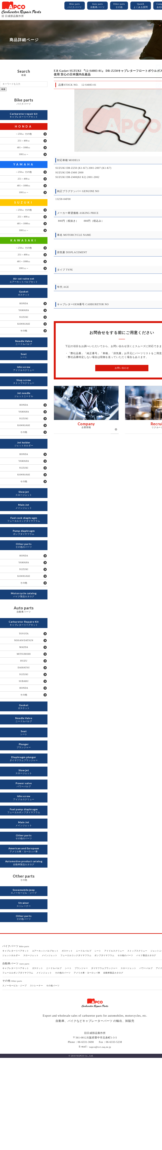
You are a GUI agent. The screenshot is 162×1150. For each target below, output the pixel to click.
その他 (24, 354)
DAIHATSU (24, 731)
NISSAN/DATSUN (24, 700)
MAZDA (24, 708)
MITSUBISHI (24, 715)
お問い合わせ (122, 368)
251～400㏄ (24, 143)
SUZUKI (23, 211)
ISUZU (24, 723)
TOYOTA (23, 692)
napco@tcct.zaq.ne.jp (100, 1138)
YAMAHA (23, 169)
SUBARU (23, 746)
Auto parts (97, 6)
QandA (141, 6)
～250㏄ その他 (24, 136)
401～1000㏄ (23, 151)
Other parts (119, 6)
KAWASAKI (23, 253)
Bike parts (75, 6)
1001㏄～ (23, 159)
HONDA (24, 128)
